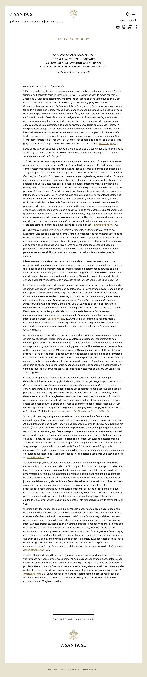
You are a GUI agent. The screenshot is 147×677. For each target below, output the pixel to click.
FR (77, 39)
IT (82, 39)
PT (87, 39)
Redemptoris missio (103, 224)
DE (59, 39)
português (126, 21)
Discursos (36, 21)
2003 (47, 21)
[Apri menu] (134, 14)
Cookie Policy (74, 669)
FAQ (49, 669)
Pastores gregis (107, 143)
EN (65, 39)
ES (71, 39)
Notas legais (60, 669)
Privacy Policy (89, 669)
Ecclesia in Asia (56, 318)
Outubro (57, 21)
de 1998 (78, 411)
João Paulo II (19, 21)
